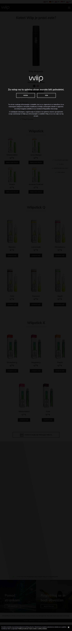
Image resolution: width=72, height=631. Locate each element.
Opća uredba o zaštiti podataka (38, 628)
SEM (46, 95)
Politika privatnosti (23, 628)
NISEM (25, 95)
